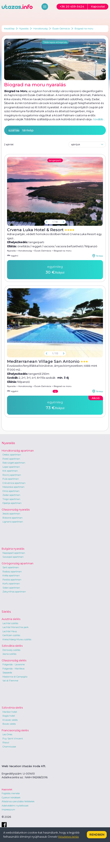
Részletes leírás (68, 836)
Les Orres (7, 734)
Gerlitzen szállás (11, 635)
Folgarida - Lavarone (13, 664)
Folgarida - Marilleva (13, 668)
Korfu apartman (11, 583)
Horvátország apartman (18, 450)
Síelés (6, 612)
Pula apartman (10, 478)
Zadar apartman (11, 495)
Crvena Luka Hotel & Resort (36, 229)
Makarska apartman (13, 486)
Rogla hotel (8, 715)
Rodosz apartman (12, 571)
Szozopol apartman (13, 556)
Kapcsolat (7, 789)
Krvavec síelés (10, 719)
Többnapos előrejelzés (55, 42)
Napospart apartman (13, 552)
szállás (13, 130)
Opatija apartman (12, 503)
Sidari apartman (11, 587)
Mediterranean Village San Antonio (44, 361)
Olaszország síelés (14, 660)
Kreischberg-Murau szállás (16, 639)
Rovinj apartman (11, 474)
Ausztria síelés (11, 619)
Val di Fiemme (10, 680)
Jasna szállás (9, 653)
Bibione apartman (12, 517)
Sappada (7, 672)
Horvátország (40, 28)
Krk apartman (10, 470)
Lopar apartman (11, 466)
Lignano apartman (12, 521)
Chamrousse (9, 746)
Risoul (5, 742)
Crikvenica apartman (13, 483)
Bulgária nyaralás (13, 548)
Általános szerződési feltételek (18, 801)
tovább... (99, 119)
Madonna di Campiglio (14, 676)
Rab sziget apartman (13, 462)
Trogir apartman (11, 499)
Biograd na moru (84, 28)
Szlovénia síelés (12, 707)
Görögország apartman (17, 563)
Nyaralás (24, 28)
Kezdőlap (9, 28)
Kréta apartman (11, 575)
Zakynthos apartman (14, 591)
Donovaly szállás (11, 650)
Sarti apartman (10, 567)
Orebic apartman (11, 454)
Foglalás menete (11, 793)
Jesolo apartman (11, 513)
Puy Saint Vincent (12, 738)
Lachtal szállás (10, 623)
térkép (28, 130)
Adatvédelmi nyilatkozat (15, 805)
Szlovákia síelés (12, 645)
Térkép (97, 256)
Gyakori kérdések (11, 797)
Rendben (96, 834)
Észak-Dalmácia (61, 28)
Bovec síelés (9, 723)
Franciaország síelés (15, 730)
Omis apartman (10, 491)
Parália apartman (11, 579)
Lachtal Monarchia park (15, 627)
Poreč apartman (11, 458)
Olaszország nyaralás (16, 509)
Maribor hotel (9, 711)
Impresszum (8, 809)
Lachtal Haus (9, 631)
